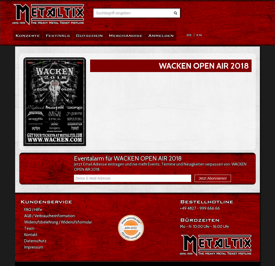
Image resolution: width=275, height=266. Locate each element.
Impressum (33, 247)
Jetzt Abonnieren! (213, 178)
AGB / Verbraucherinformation (49, 216)
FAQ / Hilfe (33, 209)
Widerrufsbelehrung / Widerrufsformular (58, 222)
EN (199, 35)
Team (29, 228)
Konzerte (27, 35)
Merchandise (125, 35)
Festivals (58, 35)
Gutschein (89, 35)
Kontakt (31, 234)
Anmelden (161, 35)
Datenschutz (35, 241)
